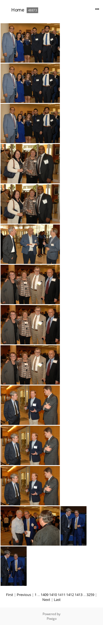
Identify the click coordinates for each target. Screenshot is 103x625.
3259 (90, 594)
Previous (24, 594)
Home (17, 10)
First (9, 594)
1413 (78, 594)
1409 (44, 594)
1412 (70, 594)
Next (46, 599)
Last (57, 599)
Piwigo (52, 618)
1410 (53, 594)
